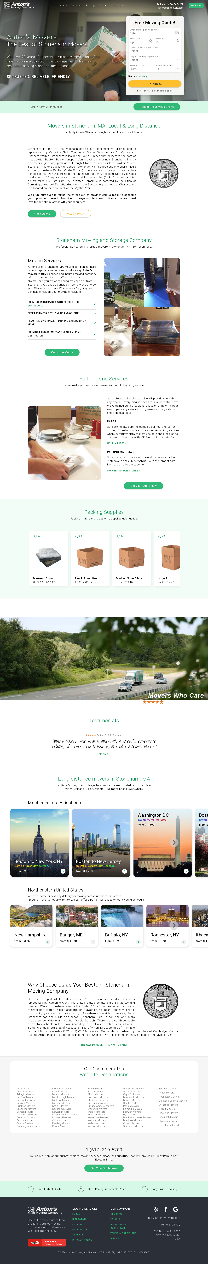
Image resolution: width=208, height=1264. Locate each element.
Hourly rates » (117, 443)
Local (76, 1214)
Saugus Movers (96, 1091)
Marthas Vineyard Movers (137, 1117)
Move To (160, 38)
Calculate (155, 83)
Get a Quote (42, 213)
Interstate (79, 1219)
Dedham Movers (26, 1120)
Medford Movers (61, 1100)
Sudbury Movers (97, 1103)
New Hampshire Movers (172, 1125)
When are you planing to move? (144, 30)
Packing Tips (80, 1229)
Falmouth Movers (133, 1109)
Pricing (90, 5)
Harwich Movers (132, 1112)
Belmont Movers (26, 1100)
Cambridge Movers (27, 1114)
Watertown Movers (98, 1117)
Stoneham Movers (51, 106)
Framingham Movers (28, 1126)
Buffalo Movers (167, 1088)
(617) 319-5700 (170, 1224)
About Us (104, 5)
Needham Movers (62, 1109)
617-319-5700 (170, 4)
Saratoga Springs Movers (173, 1100)
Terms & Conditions (123, 1233)
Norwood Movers (62, 1117)
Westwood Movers (133, 1088)
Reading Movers (61, 1123)
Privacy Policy (82, 1240)
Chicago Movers (168, 1121)
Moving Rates (75, 214)
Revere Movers (60, 1126)
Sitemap (115, 1238)
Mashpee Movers (132, 1120)
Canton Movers (25, 1112)
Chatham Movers (132, 1103)
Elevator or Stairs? (138, 65)
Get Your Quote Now (143, 485)
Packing (77, 1224)
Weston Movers (96, 1126)
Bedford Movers (26, 1097)
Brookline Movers (26, 1109)
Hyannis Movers (132, 1114)
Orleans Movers (132, 1123)
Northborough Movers (64, 1114)
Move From (135, 38)
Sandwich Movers (133, 1126)
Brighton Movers (26, 1106)
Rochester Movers (169, 1096)
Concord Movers (26, 1117)
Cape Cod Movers (133, 1094)
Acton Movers (24, 1088)
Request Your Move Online (157, 106)
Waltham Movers (97, 1114)
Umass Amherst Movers (101, 1106)
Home (63, 5)
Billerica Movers (25, 1103)
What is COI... (35, 305)
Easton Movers (25, 1123)
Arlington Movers (26, 1094)
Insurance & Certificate (118, 1226)
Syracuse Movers (168, 1105)
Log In (119, 5)
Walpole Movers (96, 1112)
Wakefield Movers (97, 1109)
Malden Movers (60, 1094)
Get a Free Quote (62, 352)
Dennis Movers (131, 1106)
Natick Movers (60, 1106)
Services (76, 5)
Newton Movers (61, 1112)
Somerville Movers (98, 1097)
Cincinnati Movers (169, 1117)
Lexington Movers (62, 1088)
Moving (143, 76)
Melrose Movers (61, 1103)
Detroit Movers (167, 1109)
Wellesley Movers (97, 1123)
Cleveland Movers (168, 1113)
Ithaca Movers (166, 1092)
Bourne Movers (131, 1100)
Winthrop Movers (132, 1091)
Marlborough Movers (63, 1097)
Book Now (196, 5)
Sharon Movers (96, 1094)
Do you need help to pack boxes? (145, 56)
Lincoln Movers (60, 1091)
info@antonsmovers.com (170, 7)
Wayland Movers (97, 1120)
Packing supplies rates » (123, 470)
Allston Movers (25, 1091)
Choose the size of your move (144, 47)
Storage (78, 1235)
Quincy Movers (60, 1120)
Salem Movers (96, 1088)
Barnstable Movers (133, 1097)
